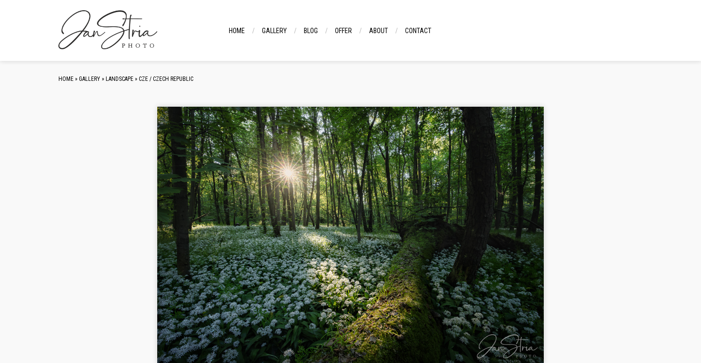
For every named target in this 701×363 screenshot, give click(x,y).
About (378, 31)
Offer (343, 31)
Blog (311, 31)
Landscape (119, 79)
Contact (418, 31)
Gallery (274, 31)
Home (237, 31)
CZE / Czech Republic (166, 79)
